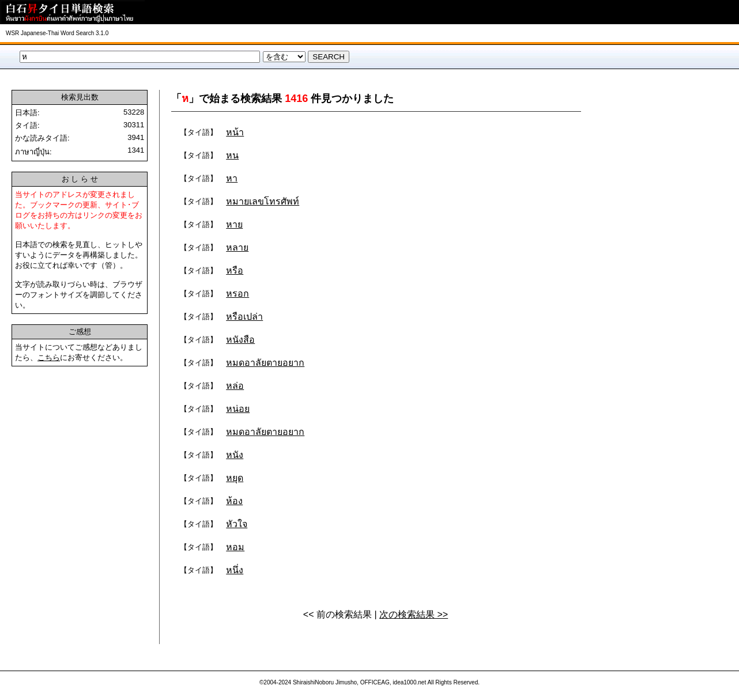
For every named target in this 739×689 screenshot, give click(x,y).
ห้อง (234, 501)
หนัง (234, 455)
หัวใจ (236, 524)
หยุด (234, 478)
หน (232, 155)
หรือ (234, 270)
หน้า (235, 132)
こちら (48, 357)
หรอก (237, 293)
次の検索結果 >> (413, 614)
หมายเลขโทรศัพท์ (262, 201)
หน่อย (238, 409)
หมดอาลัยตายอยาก (265, 363)
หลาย (237, 247)
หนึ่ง (234, 570)
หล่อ (235, 386)
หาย (234, 224)
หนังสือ (240, 339)
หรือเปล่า (244, 316)
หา (231, 178)
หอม (235, 547)
